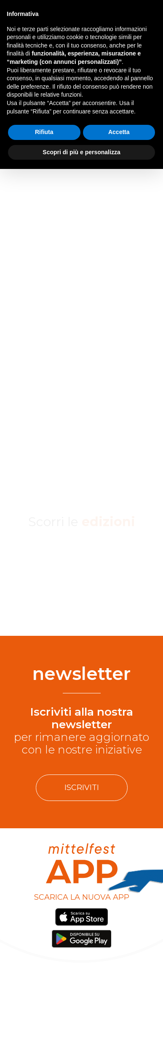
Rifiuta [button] (44, 132)
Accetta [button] (119, 132)
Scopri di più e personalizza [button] (81, 152)
